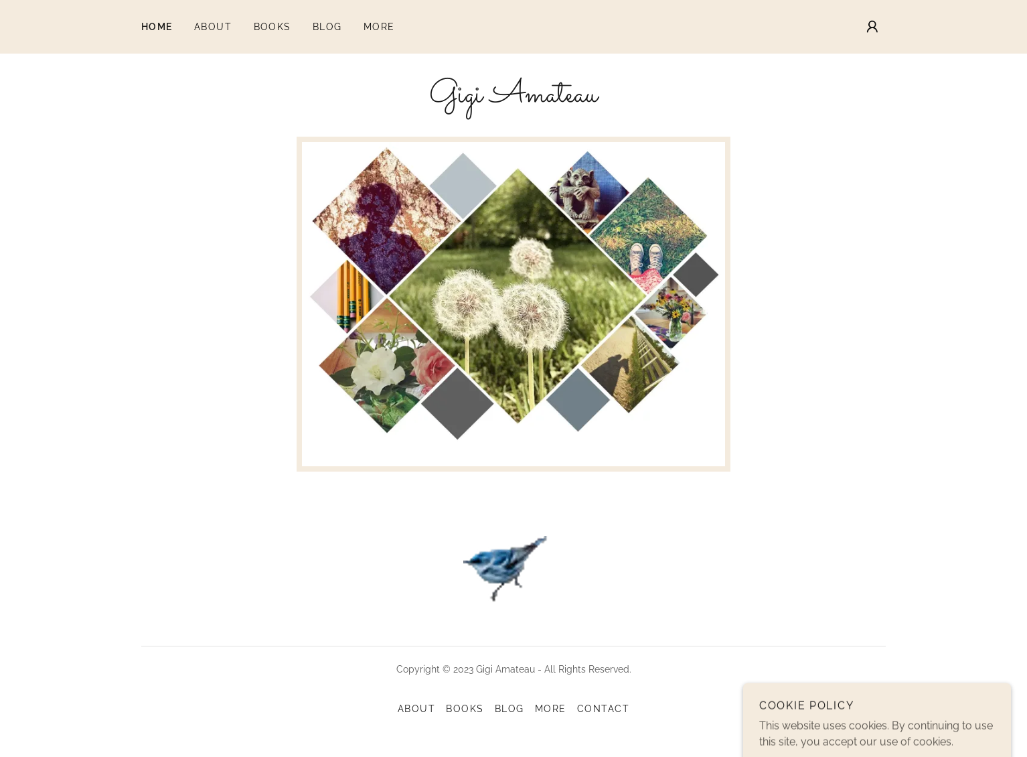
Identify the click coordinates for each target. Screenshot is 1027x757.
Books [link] (273, 26)
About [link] (213, 26)
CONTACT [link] (603, 708)
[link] (513, 98)
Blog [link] (327, 26)
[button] (872, 26)
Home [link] (157, 26)
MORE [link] (379, 26)
